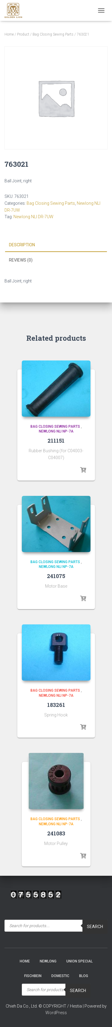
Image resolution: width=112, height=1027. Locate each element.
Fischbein (33, 976)
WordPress (56, 1012)
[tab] (56, 245)
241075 (56, 576)
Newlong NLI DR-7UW (33, 216)
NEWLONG (48, 961)
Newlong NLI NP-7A (56, 431)
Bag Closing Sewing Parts (53, 34)
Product (23, 34)
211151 (56, 440)
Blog (83, 976)
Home (9, 34)
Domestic (60, 976)
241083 (56, 833)
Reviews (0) (21, 260)
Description (22, 244)
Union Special (79, 961)
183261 (56, 704)
